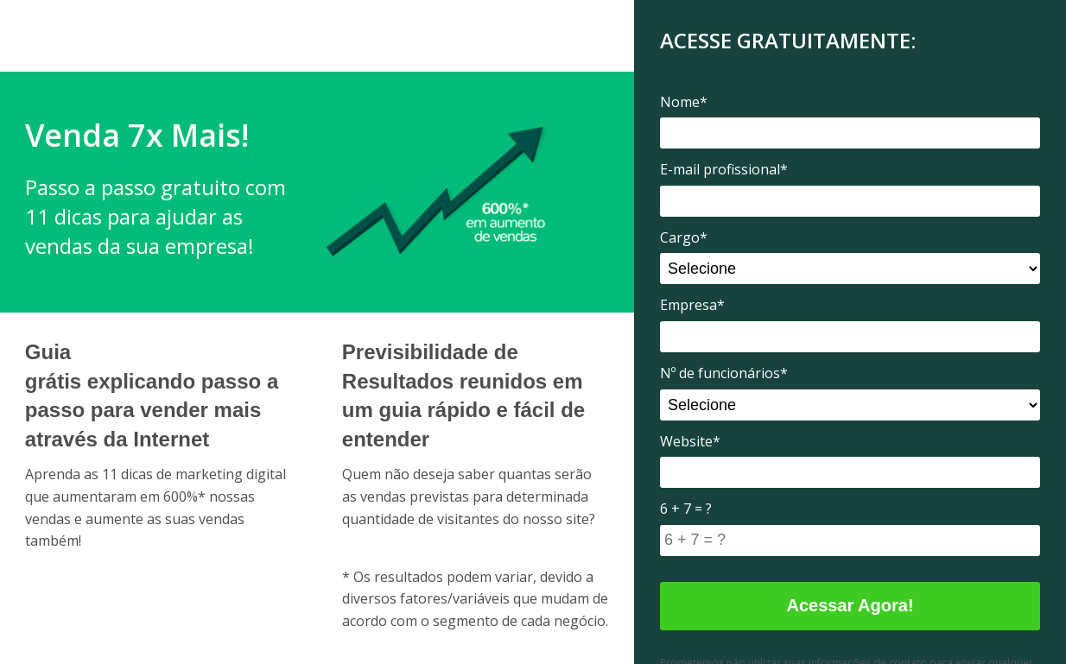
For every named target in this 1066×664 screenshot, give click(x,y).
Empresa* (692, 304)
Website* (690, 441)
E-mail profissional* (724, 169)
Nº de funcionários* (724, 373)
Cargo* (683, 237)
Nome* (683, 101)
